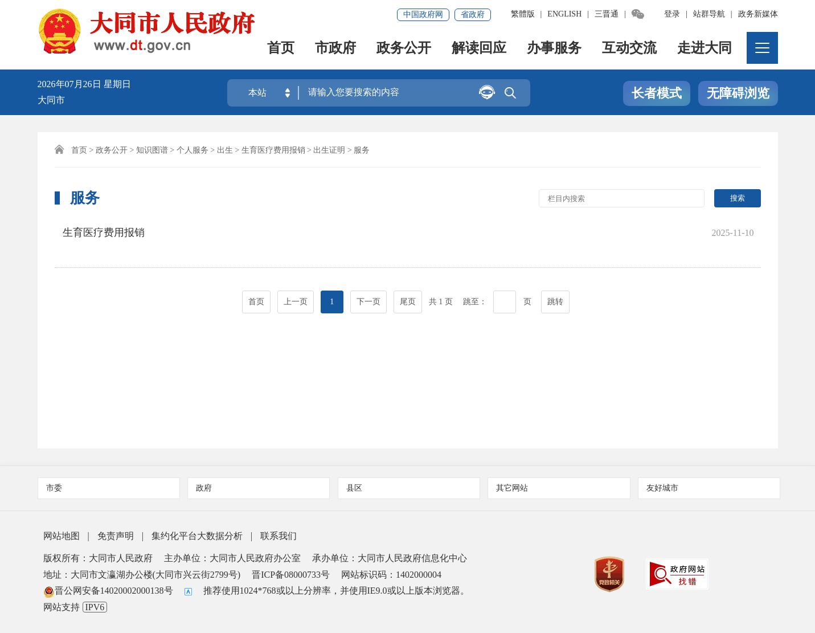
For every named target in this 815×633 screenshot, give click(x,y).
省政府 (473, 14)
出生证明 (329, 150)
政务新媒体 (758, 14)
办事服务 (554, 48)
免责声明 (115, 536)
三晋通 (607, 14)
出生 (225, 150)
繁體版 (523, 14)
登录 (672, 14)
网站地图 (61, 536)
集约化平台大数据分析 (197, 536)
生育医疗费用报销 (273, 150)
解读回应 (479, 48)
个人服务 (192, 150)
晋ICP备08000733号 (291, 574)
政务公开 (404, 48)
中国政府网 (423, 14)
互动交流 (630, 48)
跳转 (555, 285)
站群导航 (709, 14)
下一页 (368, 285)
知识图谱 (152, 150)
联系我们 (278, 536)
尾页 (408, 285)
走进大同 (705, 48)
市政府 (336, 48)
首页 (281, 48)
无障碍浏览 (738, 93)
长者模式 (657, 93)
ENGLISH (564, 14)
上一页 (296, 285)
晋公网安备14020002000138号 (108, 590)
